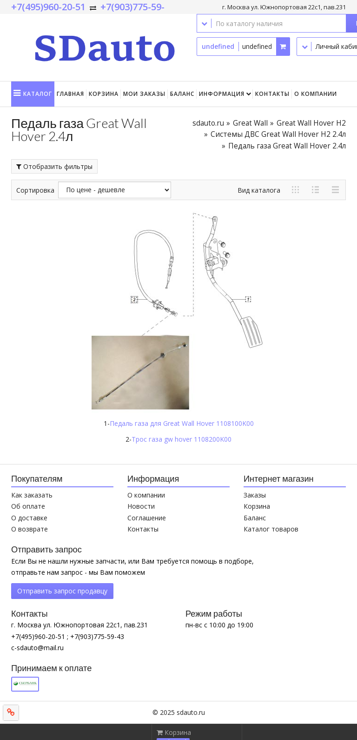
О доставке (29, 517)
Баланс (182, 94)
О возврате (29, 529)
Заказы (255, 495)
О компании (315, 94)
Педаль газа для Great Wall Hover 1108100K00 (182, 423)
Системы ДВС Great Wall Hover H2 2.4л (278, 134)
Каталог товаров (271, 529)
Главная (70, 94)
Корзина (104, 94)
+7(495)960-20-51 (48, 6)
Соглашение (146, 517)
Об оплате (28, 506)
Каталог (37, 94)
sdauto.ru (208, 123)
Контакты (272, 94)
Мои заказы (144, 94)
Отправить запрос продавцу (62, 590)
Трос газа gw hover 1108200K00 (181, 439)
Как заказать (32, 495)
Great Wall (250, 123)
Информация (222, 94)
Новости (141, 506)
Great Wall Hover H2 (311, 123)
